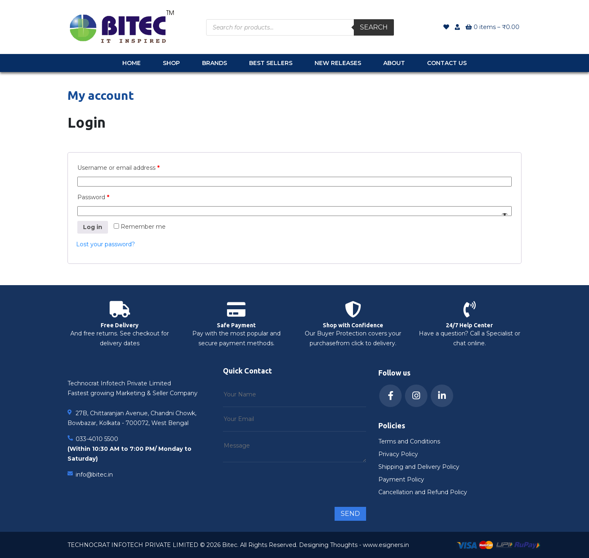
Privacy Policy (398, 454)
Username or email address (118, 167)
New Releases (338, 63)
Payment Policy (401, 479)
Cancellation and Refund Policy (422, 492)
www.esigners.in (386, 545)
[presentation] (285, 481)
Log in (92, 227)
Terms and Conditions (409, 441)
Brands (214, 63)
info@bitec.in (94, 474)
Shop (171, 63)
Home (131, 63)
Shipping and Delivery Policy (418, 466)
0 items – (492, 27)
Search (374, 27)
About (394, 63)
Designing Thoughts (328, 545)
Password (93, 197)
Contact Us (447, 63)
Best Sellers (270, 63)
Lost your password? (105, 244)
